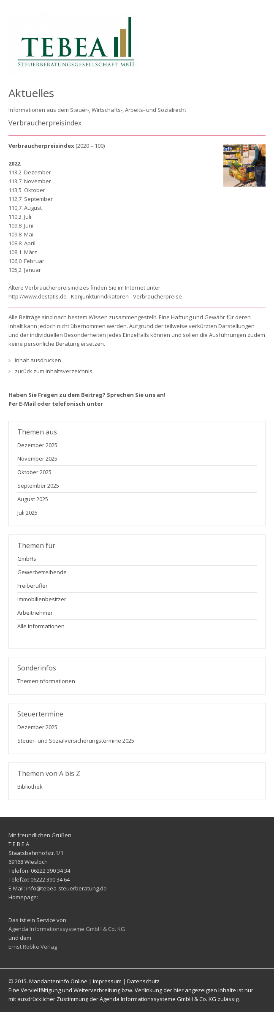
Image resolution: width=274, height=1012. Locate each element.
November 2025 (37, 458)
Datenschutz (143, 981)
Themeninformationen (46, 681)
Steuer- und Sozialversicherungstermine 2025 (75, 740)
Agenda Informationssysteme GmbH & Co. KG (66, 929)
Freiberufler (32, 585)
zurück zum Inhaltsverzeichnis (53, 371)
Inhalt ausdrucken (38, 360)
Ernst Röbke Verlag (32, 946)
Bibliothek (30, 786)
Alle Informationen (41, 626)
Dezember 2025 (37, 445)
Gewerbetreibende (42, 572)
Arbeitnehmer (35, 612)
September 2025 (38, 485)
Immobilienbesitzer (41, 599)
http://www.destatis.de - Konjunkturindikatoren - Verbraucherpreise (95, 296)
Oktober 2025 (34, 472)
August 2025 (32, 499)
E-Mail (27, 403)
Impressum (107, 981)
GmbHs (26, 558)
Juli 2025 (27, 512)
